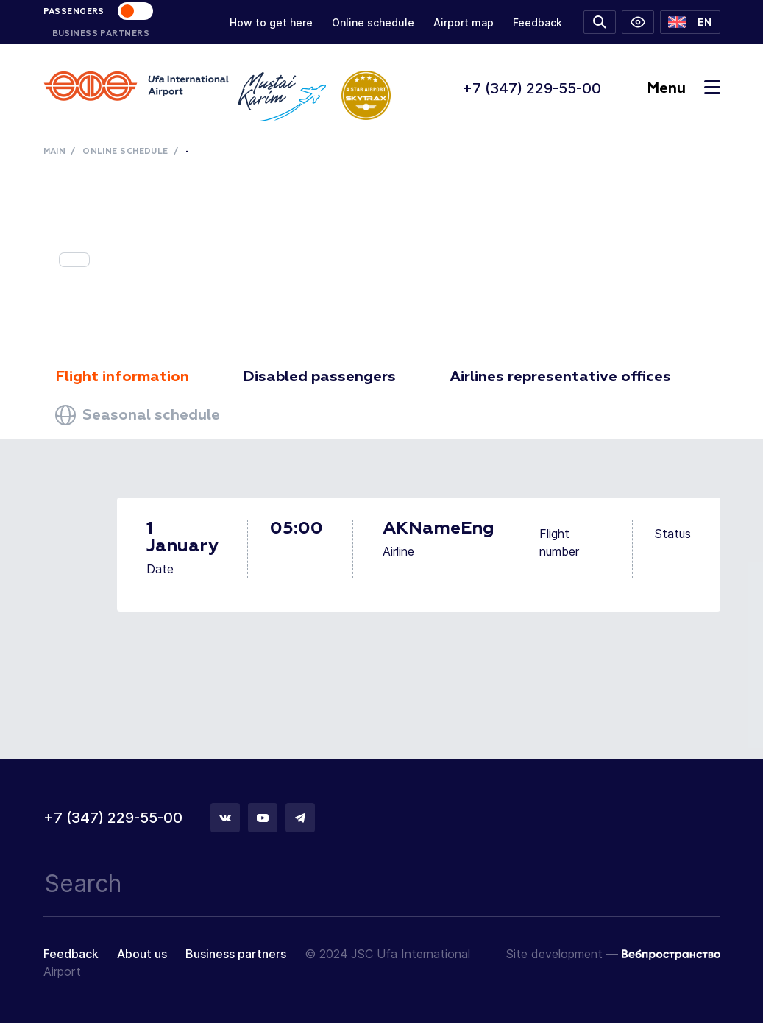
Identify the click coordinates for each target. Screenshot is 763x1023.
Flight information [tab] (122, 376)
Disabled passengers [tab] (319, 376)
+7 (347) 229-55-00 (531, 88)
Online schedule (373, 22)
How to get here (271, 22)
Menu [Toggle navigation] (683, 88)
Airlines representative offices (560, 376)
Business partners (235, 953)
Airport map (463, 22)
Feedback (537, 22)
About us (142, 953)
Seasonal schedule (137, 415)
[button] (690, 22)
